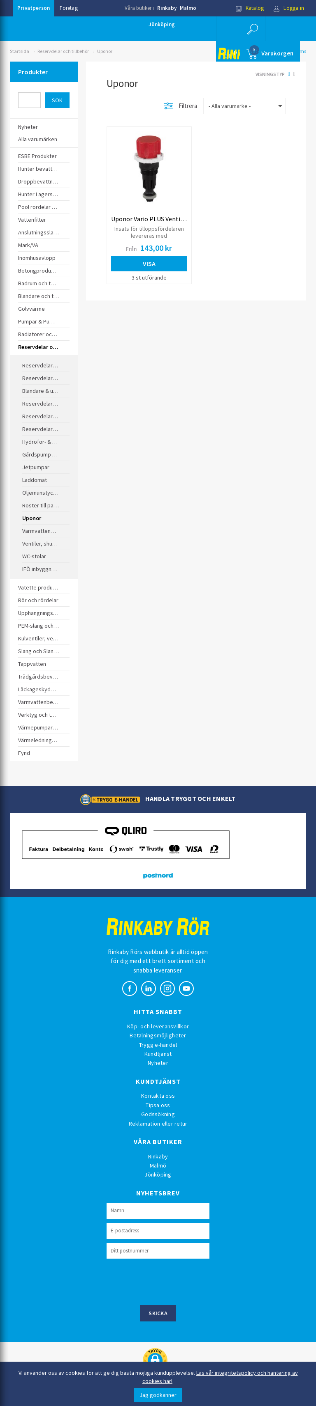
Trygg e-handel (158, 1044)
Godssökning (158, 1114)
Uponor (104, 51)
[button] (252, 28)
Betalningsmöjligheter (158, 1035)
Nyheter (158, 1063)
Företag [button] (68, 8)
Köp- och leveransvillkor (158, 1026)
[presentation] (169, 1281)
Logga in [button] (288, 8)
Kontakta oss (158, 1095)
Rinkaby (167, 8)
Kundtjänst (158, 1053)
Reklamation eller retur (158, 1123)
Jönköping (162, 24)
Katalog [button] (249, 8)
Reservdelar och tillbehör (63, 51)
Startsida (19, 51)
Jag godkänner (158, 1395)
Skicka (158, 1313)
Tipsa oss (158, 1105)
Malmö (188, 8)
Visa (149, 263)
